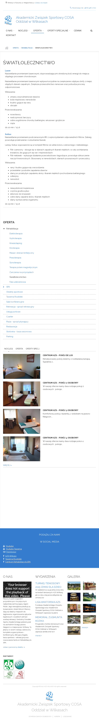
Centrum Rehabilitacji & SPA (18, 562)
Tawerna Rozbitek (14, 297)
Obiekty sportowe (14, 292)
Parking (9, 336)
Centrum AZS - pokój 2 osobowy (60, 383)
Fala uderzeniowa (18, 282)
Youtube (10, 546)
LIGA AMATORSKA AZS (47, 602)
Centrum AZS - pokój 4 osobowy (60, 438)
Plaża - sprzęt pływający (17, 322)
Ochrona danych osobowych (40, 716)
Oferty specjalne (57, 30)
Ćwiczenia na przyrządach (22, 272)
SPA (8, 287)
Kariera (57, 716)
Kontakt (11, 35)
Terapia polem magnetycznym (23, 267)
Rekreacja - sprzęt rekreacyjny (20, 307)
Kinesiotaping (16, 243)
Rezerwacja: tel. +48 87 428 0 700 (83, 7)
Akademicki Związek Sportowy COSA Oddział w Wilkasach (45, 19)
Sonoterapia (15, 262)
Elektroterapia (16, 233)
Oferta (37, 30)
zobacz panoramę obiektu (13, 647)
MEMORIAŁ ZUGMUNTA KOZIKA (48, 619)
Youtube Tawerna (14, 549)
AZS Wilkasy (10, 556)
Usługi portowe (13, 312)
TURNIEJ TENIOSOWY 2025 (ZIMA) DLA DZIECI (48, 585)
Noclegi (22, 30)
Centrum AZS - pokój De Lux (58, 355)
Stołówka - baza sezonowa (18, 331)
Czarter (9, 316)
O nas (9, 30)
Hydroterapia (16, 238)
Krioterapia (14, 248)
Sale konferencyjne (15, 302)
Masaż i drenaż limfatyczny (22, 253)
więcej (7, 465)
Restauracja (11, 326)
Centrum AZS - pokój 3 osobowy (60, 410)
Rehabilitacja (26, 48)
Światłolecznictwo (18, 277)
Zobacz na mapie (41, 3)
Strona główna (6, 48)
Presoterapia (15, 258)
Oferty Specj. (33, 349)
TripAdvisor (11, 552)
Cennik (78, 30)
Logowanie (67, 716)
